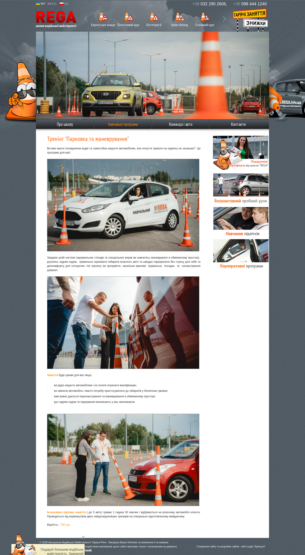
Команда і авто (180, 124)
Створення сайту (206, 546)
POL (64, 4)
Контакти (238, 124)
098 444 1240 (250, 4)
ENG (52, 4)
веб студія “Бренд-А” (253, 546)
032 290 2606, (209, 4)
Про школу (65, 124)
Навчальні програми (123, 124)
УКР (40, 4)
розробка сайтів (229, 546)
